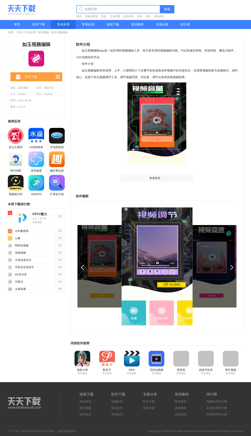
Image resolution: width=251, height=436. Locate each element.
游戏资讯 (180, 414)
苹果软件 (117, 414)
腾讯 (79, 16)
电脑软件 (117, 401)
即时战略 (85, 408)
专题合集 (162, 24)
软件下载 (38, 24)
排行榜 (185, 24)
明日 (148, 16)
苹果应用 (88, 24)
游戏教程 (180, 408)
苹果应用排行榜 (216, 414)
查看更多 (156, 178)
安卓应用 (63, 24)
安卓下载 (26, 77)
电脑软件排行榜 (216, 401)
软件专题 (149, 401)
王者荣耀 (115, 16)
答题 (103, 16)
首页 (17, 24)
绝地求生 (159, 16)
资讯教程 (137, 24)
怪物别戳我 (91, 16)
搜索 (167, 9)
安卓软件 (117, 408)
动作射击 (85, 414)
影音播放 (43, 32)
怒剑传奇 (129, 16)
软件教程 (180, 401)
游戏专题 (149, 408)
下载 (59, 216)
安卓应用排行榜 (216, 408)
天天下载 (13, 431)
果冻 (139, 16)
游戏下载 (112, 24)
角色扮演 (85, 401)
